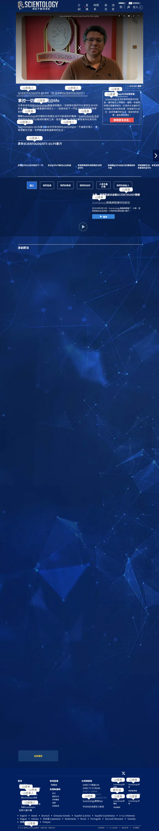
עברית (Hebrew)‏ (127, 815)
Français (47, 821)
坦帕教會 (41, 105)
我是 (28, 807)
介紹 (79, 7)
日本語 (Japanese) (52, 818)
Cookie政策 (113, 828)
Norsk (83, 818)
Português (95, 818)
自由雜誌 (116, 807)
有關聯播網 (55, 789)
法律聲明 (136, 828)
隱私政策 (125, 828)
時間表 (96, 7)
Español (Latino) (82, 815)
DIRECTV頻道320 (91, 784)
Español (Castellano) (105, 815)
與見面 (29, 797)
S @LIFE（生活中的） (52, 93)
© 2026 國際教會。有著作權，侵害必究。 (37, 828)
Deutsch (45, 815)
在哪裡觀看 (87, 780)
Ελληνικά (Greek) (62, 815)
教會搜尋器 (132, 790)
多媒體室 (55, 799)
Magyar (23, 818)
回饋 (54, 802)
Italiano (35, 818)
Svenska (131, 818)
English (23, 815)
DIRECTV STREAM (91, 788)
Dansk (34, 815)
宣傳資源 (55, 806)
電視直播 (54, 780)
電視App (93, 800)
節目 (106, 7)
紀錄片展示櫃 (25, 810)
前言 (54, 793)
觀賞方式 (55, 796)
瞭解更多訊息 (122, 120)
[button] (156, 156)
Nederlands (70, 818)
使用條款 (101, 828)
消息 (113, 7)
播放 (103, 216)
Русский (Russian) (114, 818)
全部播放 (38, 755)
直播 (87, 7)
